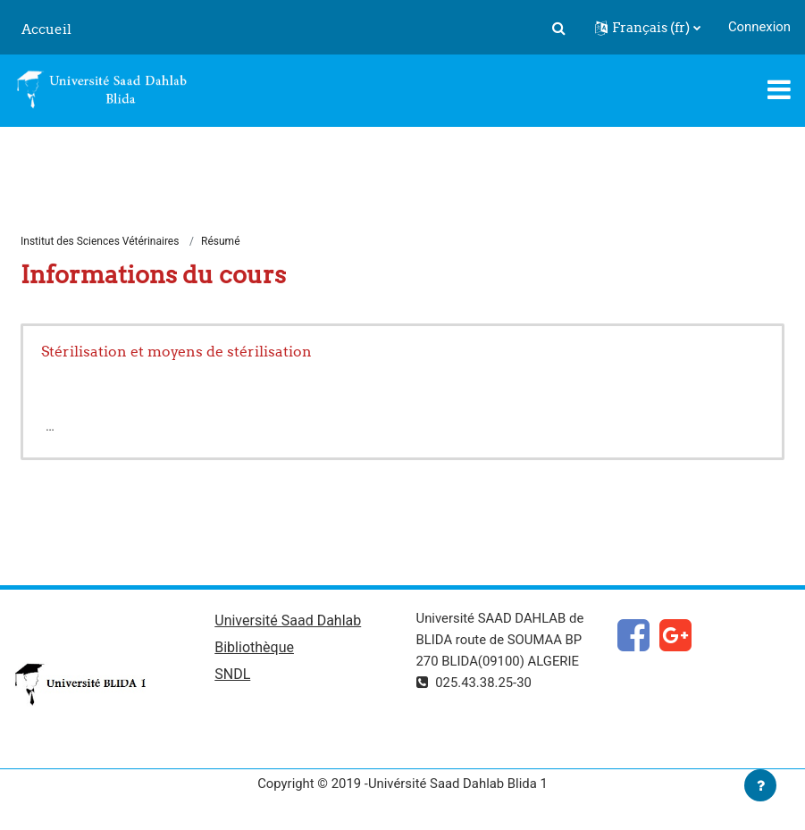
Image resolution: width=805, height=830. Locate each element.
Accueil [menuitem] (46, 29)
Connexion (759, 27)
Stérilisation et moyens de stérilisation (176, 351)
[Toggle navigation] (779, 89)
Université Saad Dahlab (287, 620)
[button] (559, 27)
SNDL (232, 674)
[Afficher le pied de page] (760, 785)
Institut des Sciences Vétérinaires (100, 241)
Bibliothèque (254, 647)
